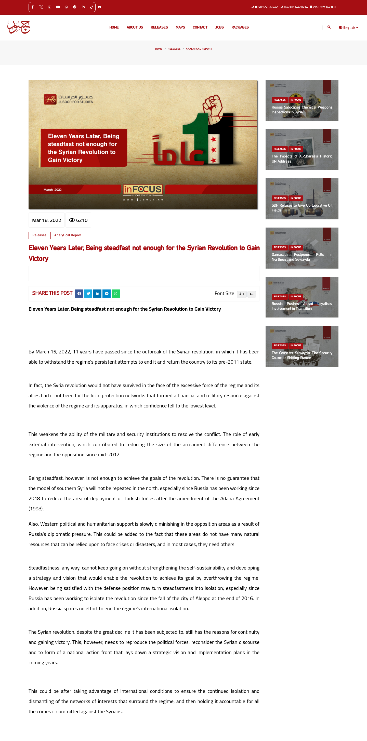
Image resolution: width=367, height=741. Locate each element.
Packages (240, 28)
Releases (159, 28)
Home (114, 28)
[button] (341, 27)
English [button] (350, 27)
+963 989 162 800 (323, 6)
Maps (180, 28)
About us (135, 28)
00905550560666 (265, 6)
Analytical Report (199, 49)
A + (241, 294)
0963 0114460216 (294, 6)
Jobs (219, 28)
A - (252, 294)
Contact (200, 28)
